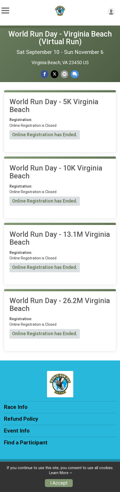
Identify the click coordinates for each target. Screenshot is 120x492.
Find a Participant (26, 442)
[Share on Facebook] (44, 74)
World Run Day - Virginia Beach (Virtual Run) (60, 37)
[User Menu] (111, 11)
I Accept (58, 483)
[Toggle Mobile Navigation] (5, 10)
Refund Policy (21, 419)
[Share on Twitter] (54, 74)
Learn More (59, 473)
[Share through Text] (75, 74)
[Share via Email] (64, 74)
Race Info (16, 407)
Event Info (17, 431)
